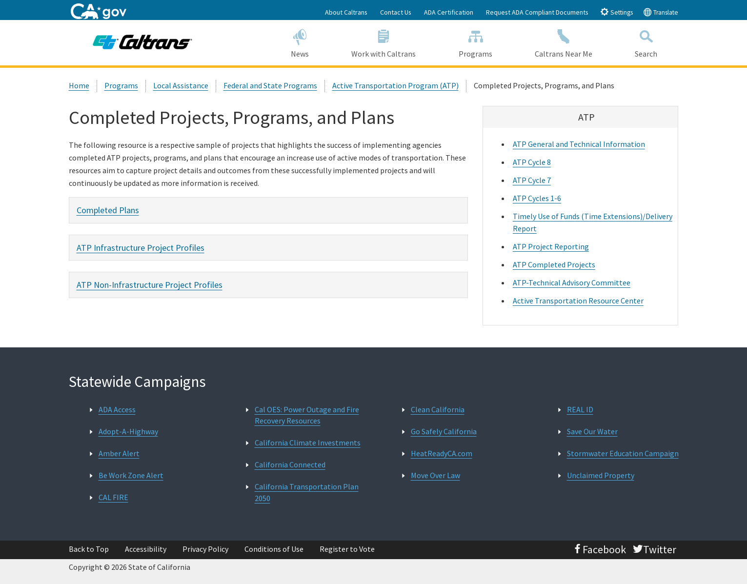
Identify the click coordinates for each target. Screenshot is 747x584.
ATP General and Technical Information (579, 144)
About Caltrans (346, 12)
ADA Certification (448, 12)
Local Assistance (180, 85)
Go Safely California (444, 431)
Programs (475, 42)
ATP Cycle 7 (532, 180)
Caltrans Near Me (563, 42)
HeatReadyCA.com (441, 453)
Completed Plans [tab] (108, 210)
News (300, 42)
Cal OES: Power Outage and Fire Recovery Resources (307, 414)
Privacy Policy (205, 549)
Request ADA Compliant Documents (537, 12)
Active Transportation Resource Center (578, 300)
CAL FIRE (113, 497)
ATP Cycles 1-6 (537, 198)
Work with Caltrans (383, 42)
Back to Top (89, 549)
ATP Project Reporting (551, 246)
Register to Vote (347, 549)
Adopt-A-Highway (128, 431)
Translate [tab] (660, 12)
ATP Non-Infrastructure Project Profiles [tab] (149, 284)
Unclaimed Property (600, 475)
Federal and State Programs (270, 85)
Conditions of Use (273, 549)
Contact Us (395, 12)
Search (645, 42)
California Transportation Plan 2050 (307, 492)
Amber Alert (119, 453)
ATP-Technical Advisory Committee (571, 282)
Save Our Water (592, 431)
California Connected (290, 464)
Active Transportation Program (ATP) (395, 85)
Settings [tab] (616, 12)
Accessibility (145, 549)
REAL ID (580, 409)
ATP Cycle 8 (532, 162)
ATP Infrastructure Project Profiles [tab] (140, 247)
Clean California (437, 409)
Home (79, 85)
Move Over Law (435, 475)
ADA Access (117, 409)
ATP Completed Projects (554, 264)
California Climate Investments (308, 442)
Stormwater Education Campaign (623, 453)
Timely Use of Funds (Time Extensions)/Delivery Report (592, 222)
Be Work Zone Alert (131, 475)
